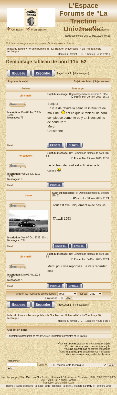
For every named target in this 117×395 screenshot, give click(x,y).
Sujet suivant (101, 81)
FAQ (84, 29)
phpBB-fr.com (67, 382)
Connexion (15, 29)
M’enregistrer (36, 29)
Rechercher (101, 29)
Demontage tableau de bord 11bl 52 (46, 61)
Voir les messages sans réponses (26, 43)
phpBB (19, 377)
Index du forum (16, 48)
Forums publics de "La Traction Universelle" (53, 48)
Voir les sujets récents (61, 43)
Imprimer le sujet (18, 81)
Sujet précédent (83, 81)
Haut (10, 145)
